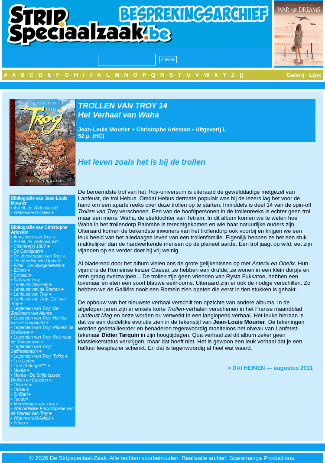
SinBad (22, 394)
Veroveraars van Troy (35, 403)
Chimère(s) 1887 (31, 246)
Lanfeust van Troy (32, 294)
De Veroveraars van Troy (39, 256)
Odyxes (22, 384)
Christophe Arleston (163, 129)
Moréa (21, 370)
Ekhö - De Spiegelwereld (39, 265)
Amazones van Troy (34, 237)
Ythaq (21, 423)
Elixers (21, 270)
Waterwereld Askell (33, 212)
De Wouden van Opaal (37, 260)
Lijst (315, 75)
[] (242, 75)
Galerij (295, 75)
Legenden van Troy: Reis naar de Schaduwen (41, 339)
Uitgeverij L (210, 129)
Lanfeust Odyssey (32, 284)
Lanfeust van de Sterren (38, 289)
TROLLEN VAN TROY (117, 105)
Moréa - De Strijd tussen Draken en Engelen (35, 377)
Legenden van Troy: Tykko (40, 356)
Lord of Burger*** (31, 365)
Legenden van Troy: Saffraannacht (31, 349)
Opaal (21, 389)
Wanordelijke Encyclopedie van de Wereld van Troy (42, 411)
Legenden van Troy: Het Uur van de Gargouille (39, 320)
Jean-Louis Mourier (104, 129)
